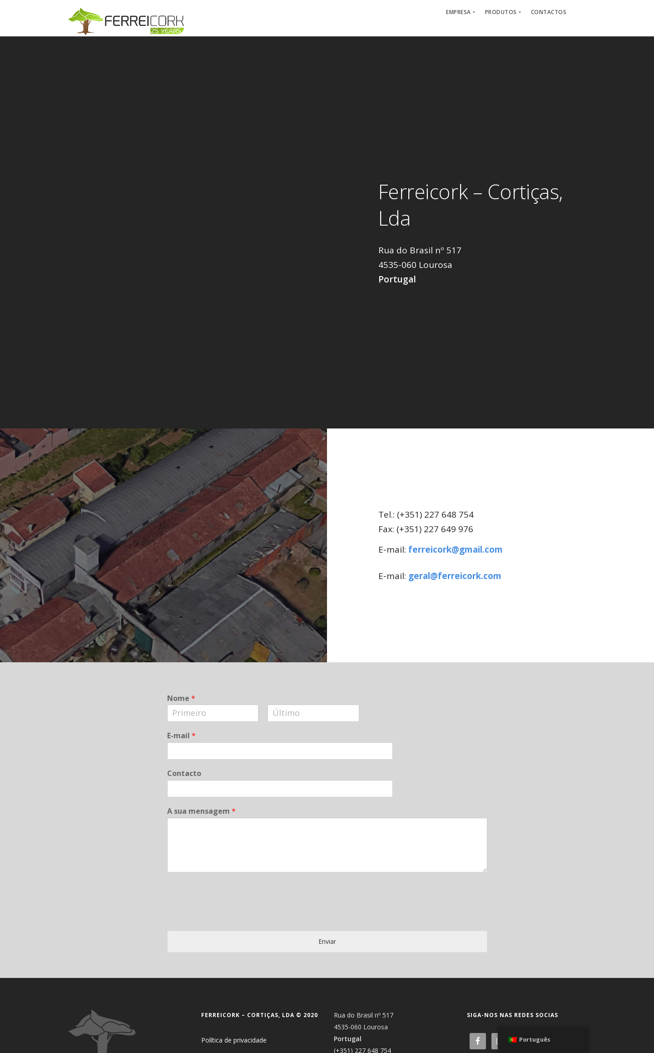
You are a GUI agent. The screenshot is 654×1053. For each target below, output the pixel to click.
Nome (181, 698)
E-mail (181, 736)
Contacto (184, 773)
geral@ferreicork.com (454, 576)
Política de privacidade (234, 1040)
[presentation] (236, 961)
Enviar (327, 941)
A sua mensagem (201, 811)
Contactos (549, 12)
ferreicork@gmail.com (455, 549)
